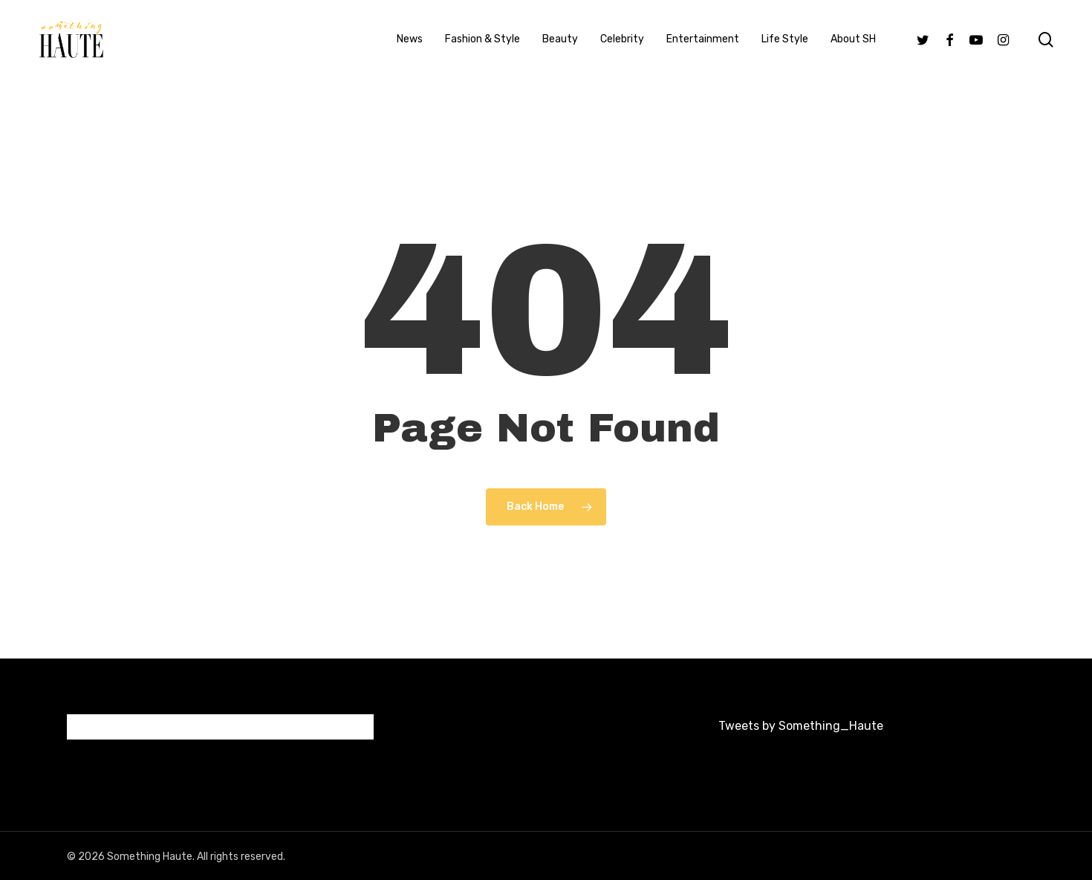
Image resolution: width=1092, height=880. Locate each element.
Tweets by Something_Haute (800, 726)
